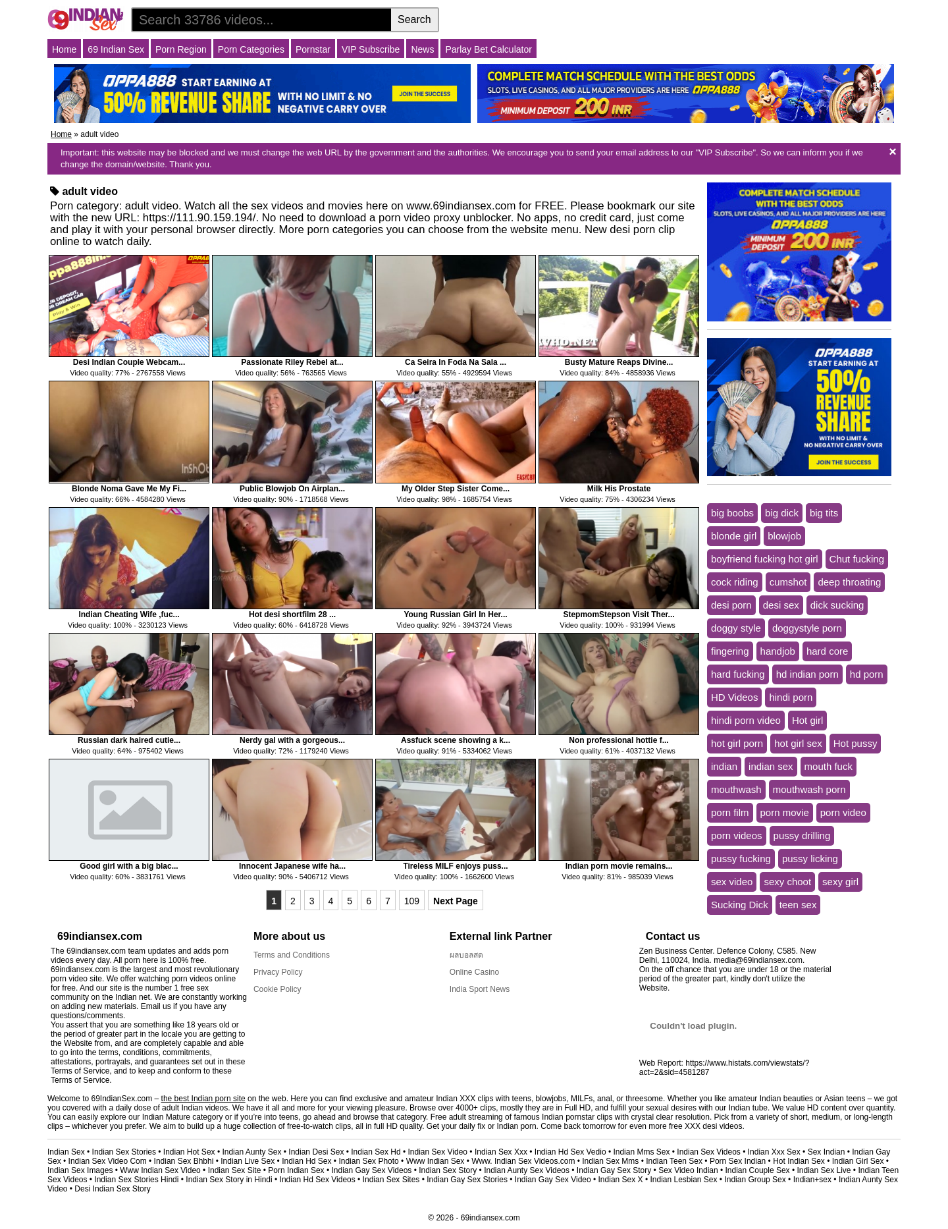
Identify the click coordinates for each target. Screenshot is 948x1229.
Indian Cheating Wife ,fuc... (128, 614)
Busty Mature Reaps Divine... (619, 362)
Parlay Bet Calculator (488, 49)
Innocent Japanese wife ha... (292, 866)
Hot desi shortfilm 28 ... (292, 614)
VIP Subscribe (371, 49)
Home (64, 49)
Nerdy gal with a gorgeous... (292, 740)
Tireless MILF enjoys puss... (455, 866)
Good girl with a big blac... (129, 866)
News (422, 49)
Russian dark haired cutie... (129, 740)
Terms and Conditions (291, 955)
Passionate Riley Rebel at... (292, 362)
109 (411, 901)
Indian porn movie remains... (619, 866)
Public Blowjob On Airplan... (292, 488)
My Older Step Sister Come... (456, 488)
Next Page (455, 901)
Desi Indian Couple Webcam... (129, 362)
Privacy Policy (278, 972)
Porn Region (181, 49)
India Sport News (480, 989)
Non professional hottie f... (618, 740)
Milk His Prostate (619, 488)
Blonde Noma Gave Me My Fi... (129, 488)
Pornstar (313, 49)
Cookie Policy (277, 989)
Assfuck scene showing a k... (455, 740)
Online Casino (474, 972)
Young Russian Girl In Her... (455, 614)
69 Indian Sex (116, 49)
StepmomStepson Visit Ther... (618, 614)
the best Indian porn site (203, 1098)
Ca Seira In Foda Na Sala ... (455, 362)
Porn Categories (251, 49)
